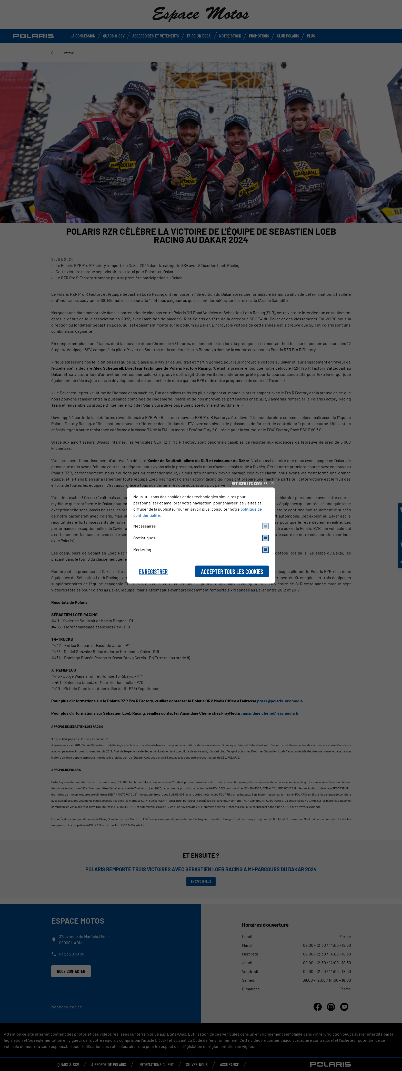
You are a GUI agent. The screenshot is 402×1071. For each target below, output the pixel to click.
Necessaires (201, 526)
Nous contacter (71, 971)
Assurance (229, 1064)
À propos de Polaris (108, 1064)
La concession (83, 36)
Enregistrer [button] (153, 571)
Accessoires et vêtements (155, 36)
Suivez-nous (197, 1064)
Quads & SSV (114, 36)
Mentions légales (66, 1006)
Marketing (201, 550)
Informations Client (156, 1064)
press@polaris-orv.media (280, 700)
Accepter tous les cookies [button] (232, 571)
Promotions (259, 36)
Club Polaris (288, 36)
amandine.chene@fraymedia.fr (270, 713)
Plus (311, 36)
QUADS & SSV (68, 1064)
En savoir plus (201, 881)
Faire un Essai (199, 36)
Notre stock (230, 36)
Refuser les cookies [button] (250, 483)
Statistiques (201, 538)
